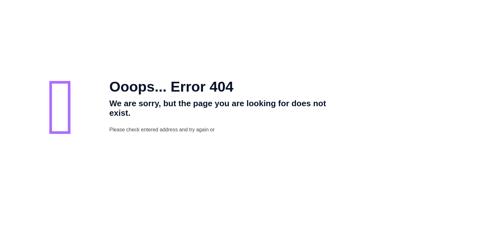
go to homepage (255, 130)
